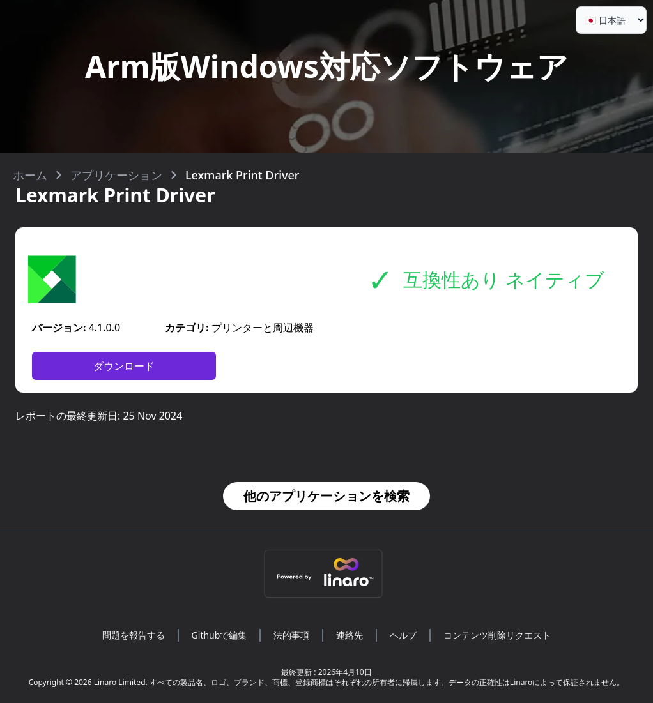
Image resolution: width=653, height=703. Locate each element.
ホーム (30, 175)
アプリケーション (116, 175)
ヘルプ (403, 635)
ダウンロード (124, 366)
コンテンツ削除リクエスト (497, 635)
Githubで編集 (219, 635)
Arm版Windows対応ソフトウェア (326, 66)
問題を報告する (133, 635)
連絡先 (349, 635)
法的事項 (291, 635)
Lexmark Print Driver (242, 175)
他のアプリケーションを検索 (326, 495)
